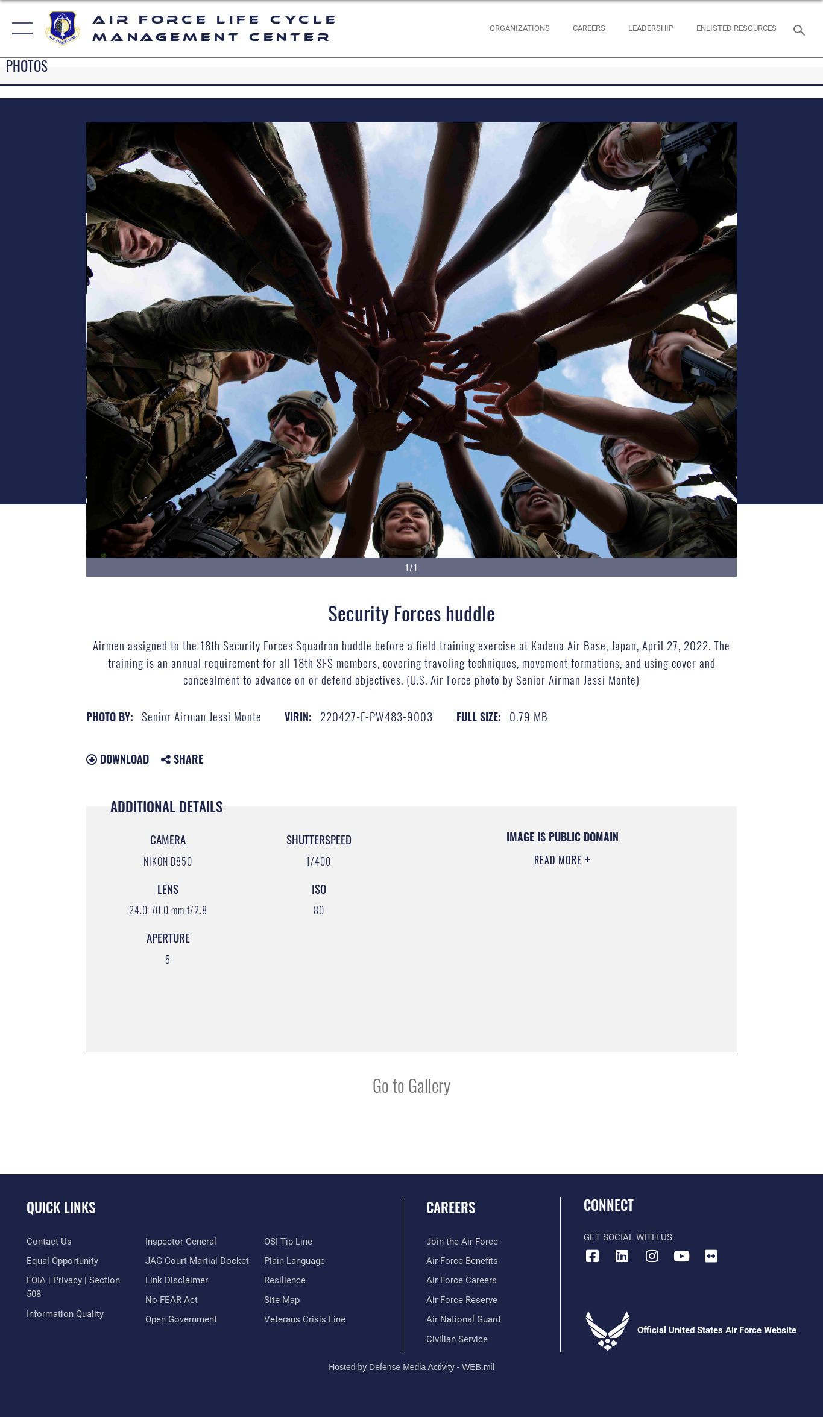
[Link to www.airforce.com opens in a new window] (462, 1241)
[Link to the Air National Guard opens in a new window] (463, 1319)
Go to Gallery (411, 1085)
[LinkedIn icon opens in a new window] (622, 1256)
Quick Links (61, 1207)
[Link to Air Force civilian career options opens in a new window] (457, 1339)
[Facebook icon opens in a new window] (593, 1256)
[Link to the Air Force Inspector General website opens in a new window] (180, 1241)
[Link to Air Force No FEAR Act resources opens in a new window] (171, 1300)
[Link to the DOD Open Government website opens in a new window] (181, 1319)
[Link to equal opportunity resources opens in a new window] (62, 1260)
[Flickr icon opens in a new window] (711, 1256)
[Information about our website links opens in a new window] (176, 1280)
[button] (19, 28)
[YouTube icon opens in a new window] (681, 1256)
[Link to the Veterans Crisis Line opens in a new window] (304, 1319)
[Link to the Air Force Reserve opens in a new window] (461, 1300)
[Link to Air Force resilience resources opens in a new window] (285, 1280)
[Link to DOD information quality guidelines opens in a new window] (65, 1314)
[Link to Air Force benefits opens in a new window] (462, 1260)
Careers (450, 1207)
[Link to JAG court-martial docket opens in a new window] (197, 1260)
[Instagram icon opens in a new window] (652, 1256)
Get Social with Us (628, 1237)
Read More (559, 860)
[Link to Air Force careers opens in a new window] (461, 1280)
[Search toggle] (801, 29)
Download (117, 759)
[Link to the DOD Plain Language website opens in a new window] (294, 1260)
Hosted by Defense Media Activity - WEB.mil (411, 1367)
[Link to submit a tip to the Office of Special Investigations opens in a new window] (288, 1241)
